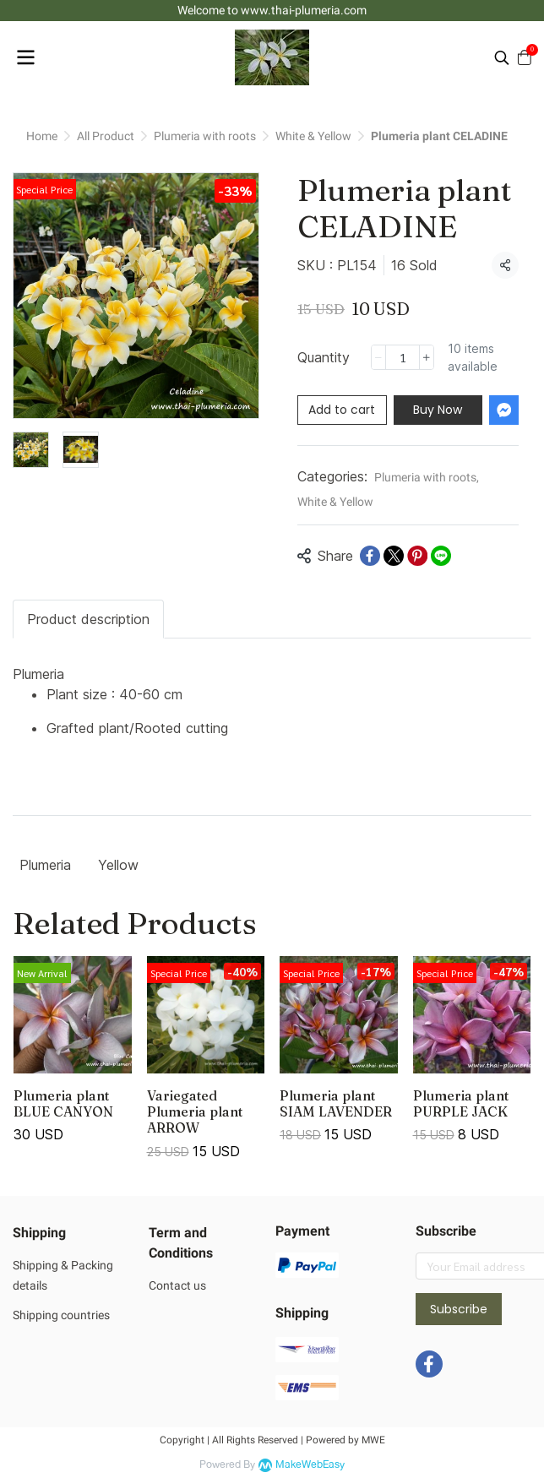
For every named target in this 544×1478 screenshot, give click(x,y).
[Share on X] (394, 556)
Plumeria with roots (205, 136)
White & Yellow (313, 136)
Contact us (177, 1285)
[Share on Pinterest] (417, 556)
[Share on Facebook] (370, 556)
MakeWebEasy (310, 1465)
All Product (105, 136)
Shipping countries (61, 1315)
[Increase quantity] (426, 357)
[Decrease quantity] (378, 357)
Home (41, 136)
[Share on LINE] (441, 556)
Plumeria (45, 864)
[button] (502, 57)
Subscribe (458, 1309)
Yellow (118, 864)
